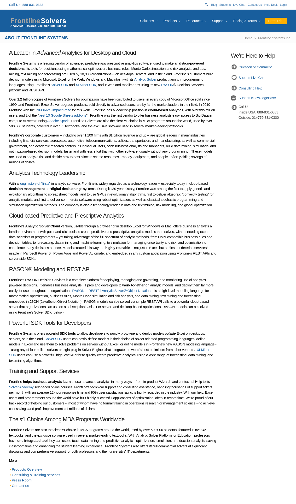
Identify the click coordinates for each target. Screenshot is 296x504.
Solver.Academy (21, 387)
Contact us (20, 486)
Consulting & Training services (36, 475)
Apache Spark (58, 121)
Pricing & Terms (245, 21)
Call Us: (15, 5)
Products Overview (27, 469)
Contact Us (255, 4)
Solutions (147, 21)
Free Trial (275, 21)
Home (248, 38)
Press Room (22, 480)
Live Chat (239, 4)
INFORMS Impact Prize (53, 110)
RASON (167, 85)
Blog (214, 4)
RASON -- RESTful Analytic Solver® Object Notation (111, 291)
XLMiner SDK (85, 85)
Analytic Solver (145, 79)
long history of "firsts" (34, 183)
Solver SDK (59, 85)
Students (225, 4)
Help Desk (271, 4)
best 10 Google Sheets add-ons (62, 115)
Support (218, 21)
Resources (194, 21)
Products (170, 21)
